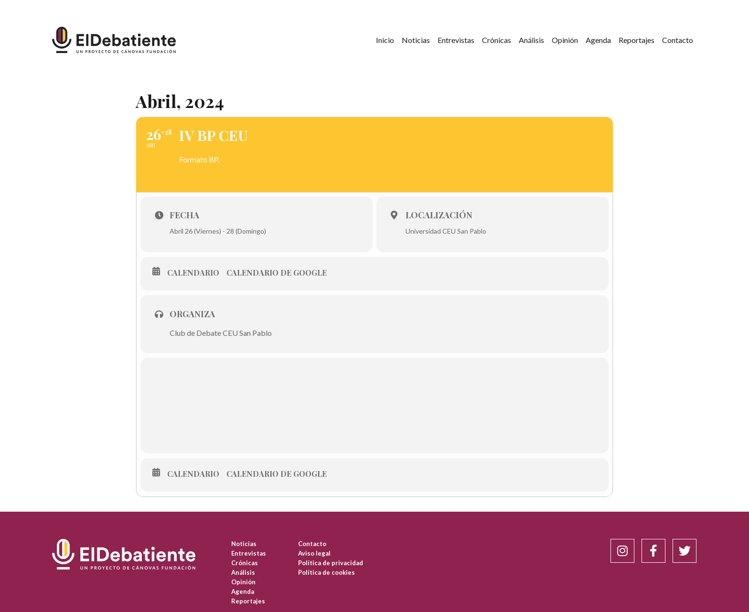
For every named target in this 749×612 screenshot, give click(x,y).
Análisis (531, 39)
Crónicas (496, 39)
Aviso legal (314, 553)
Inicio (385, 39)
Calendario (193, 273)
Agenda (598, 39)
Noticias (416, 39)
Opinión (565, 39)
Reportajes (636, 39)
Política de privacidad (330, 563)
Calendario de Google (276, 273)
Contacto (677, 39)
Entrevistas (456, 39)
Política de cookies (326, 572)
